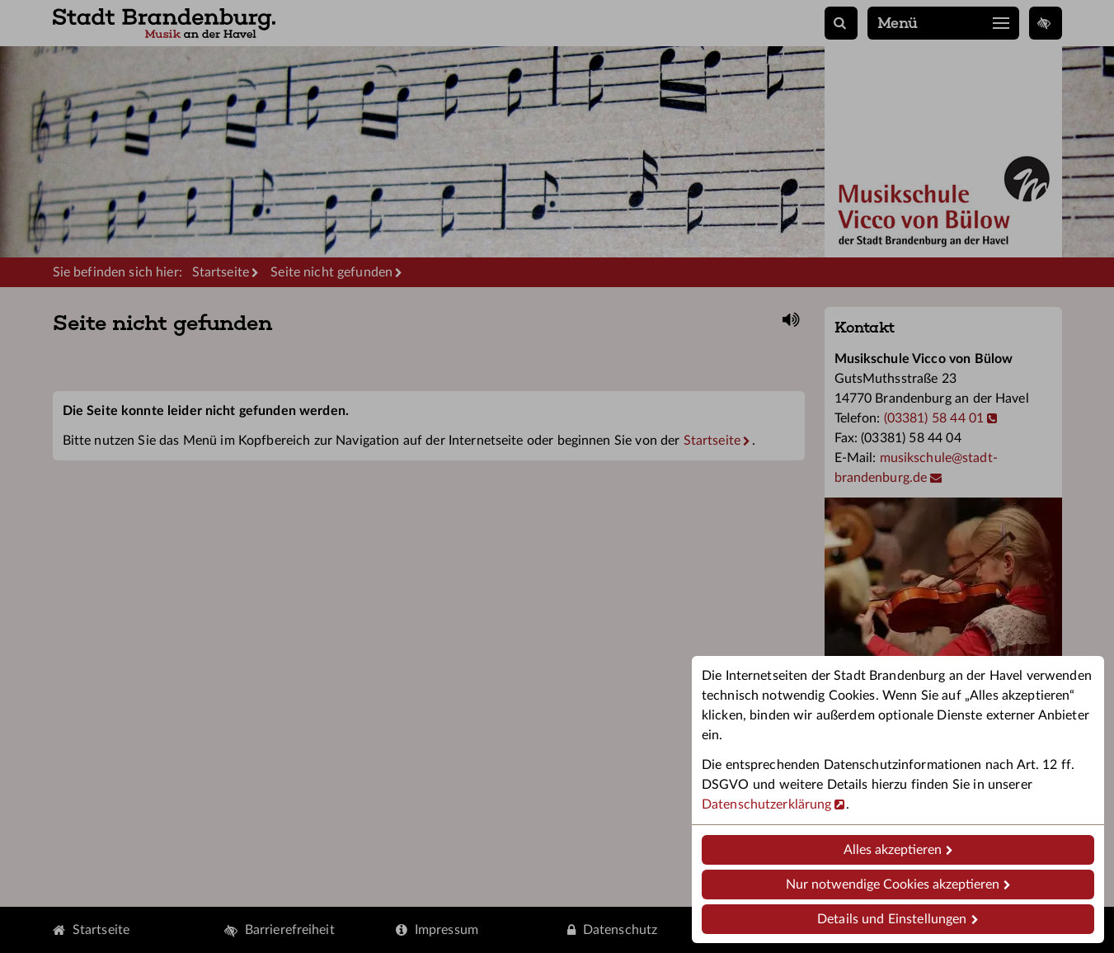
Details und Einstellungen (891, 919)
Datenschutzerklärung (766, 804)
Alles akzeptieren (893, 849)
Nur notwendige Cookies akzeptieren (892, 884)
